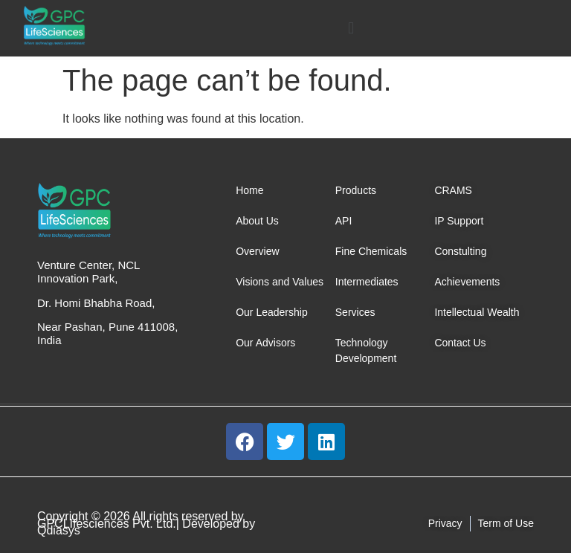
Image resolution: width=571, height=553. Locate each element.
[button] (351, 28)
